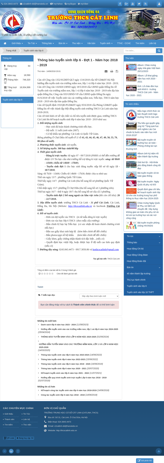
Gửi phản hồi (145, 460)
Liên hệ (26, 419)
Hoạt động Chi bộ (135, 248)
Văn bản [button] (91, 43)
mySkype (71, 4)
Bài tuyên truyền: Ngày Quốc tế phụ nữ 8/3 (148, 183)
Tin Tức (26, 414)
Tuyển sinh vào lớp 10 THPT (140, 292)
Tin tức (130, 236)
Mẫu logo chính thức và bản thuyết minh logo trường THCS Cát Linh (148, 114)
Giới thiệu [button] (17, 44)
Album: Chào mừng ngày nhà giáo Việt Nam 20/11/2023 (148, 68)
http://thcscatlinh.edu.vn (80, 206)
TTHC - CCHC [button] (124, 43)
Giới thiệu (9, 414)
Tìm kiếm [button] (140, 43)
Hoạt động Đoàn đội (136, 261)
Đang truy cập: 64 (25, 438)
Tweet (40, 287)
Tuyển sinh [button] (106, 44)
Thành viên (9, 419)
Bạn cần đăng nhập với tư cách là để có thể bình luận (78, 304)
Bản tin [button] (63, 44)
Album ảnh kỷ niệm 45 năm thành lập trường (148, 155)
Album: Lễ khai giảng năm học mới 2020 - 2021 (147, 78)
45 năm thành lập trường (138, 273)
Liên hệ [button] (152, 43)
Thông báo (132, 242)
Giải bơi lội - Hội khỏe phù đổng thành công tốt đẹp (148, 165)
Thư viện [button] (77, 44)
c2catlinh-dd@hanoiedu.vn (35, 4)
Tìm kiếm (9, 425)
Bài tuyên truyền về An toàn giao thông (148, 174)
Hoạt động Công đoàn (137, 255)
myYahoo (58, 4)
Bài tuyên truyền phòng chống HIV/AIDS (148, 224)
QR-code (9, 438)
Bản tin (130, 267)
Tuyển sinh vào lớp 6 (137, 286)
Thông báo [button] (48, 44)
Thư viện (27, 425)
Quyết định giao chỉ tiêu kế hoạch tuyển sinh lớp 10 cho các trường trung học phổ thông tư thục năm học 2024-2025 (143, 194)
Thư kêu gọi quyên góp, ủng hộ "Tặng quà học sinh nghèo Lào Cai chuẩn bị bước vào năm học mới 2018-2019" (143, 129)
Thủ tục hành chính (136, 280)
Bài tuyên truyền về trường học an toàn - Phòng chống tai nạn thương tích (141, 144)
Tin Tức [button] (32, 44)
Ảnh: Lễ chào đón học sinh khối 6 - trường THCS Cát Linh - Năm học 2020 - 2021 (142, 91)
